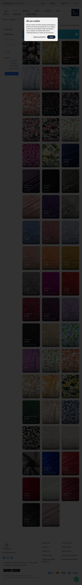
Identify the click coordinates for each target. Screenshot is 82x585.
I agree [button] (51, 37)
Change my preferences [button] (39, 37)
